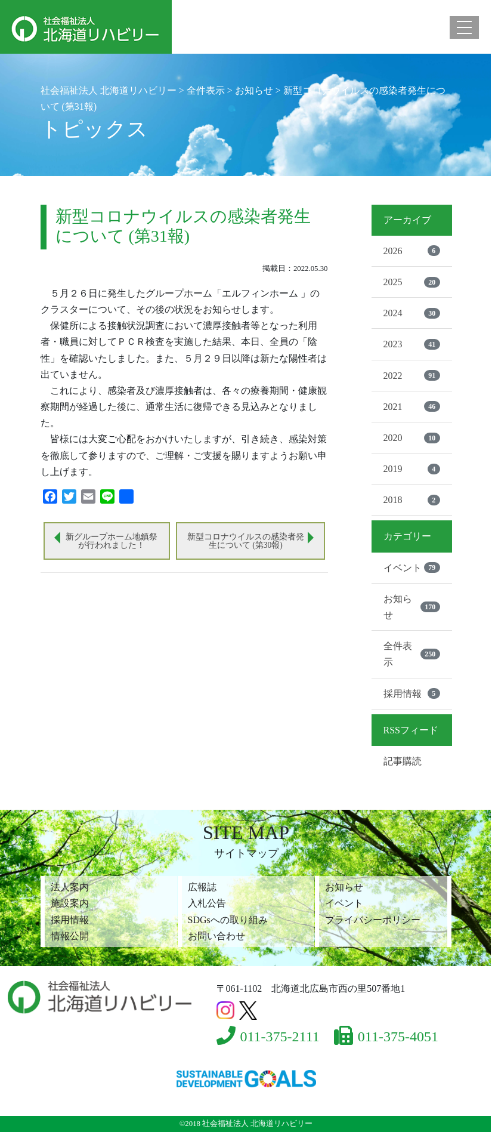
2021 (411, 406)
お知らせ (411, 607)
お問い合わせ (216, 936)
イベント (411, 567)
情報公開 (70, 936)
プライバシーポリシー (372, 920)
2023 (411, 344)
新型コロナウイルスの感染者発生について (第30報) (245, 541)
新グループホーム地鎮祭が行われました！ (111, 541)
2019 (411, 469)
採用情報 (411, 693)
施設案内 (70, 903)
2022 (411, 375)
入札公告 (207, 903)
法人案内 (70, 887)
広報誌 (202, 887)
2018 (411, 500)
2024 (411, 313)
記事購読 (402, 761)
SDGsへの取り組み (228, 920)
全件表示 (411, 654)
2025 (411, 282)
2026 (411, 250)
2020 (411, 438)
